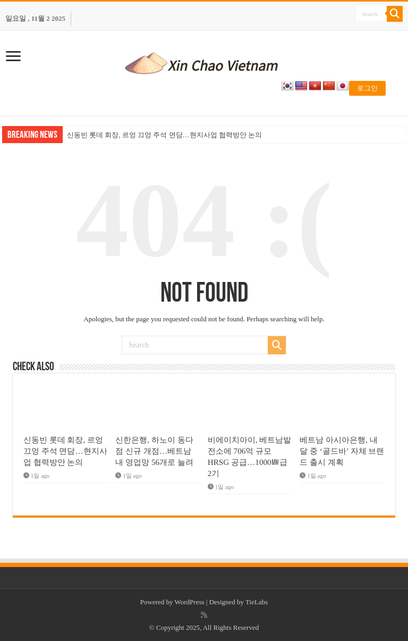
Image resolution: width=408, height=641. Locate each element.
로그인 (367, 88)
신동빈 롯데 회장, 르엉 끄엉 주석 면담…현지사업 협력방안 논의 (164, 135)
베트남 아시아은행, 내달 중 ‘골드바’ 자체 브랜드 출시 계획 (342, 451)
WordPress (190, 602)
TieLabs (256, 602)
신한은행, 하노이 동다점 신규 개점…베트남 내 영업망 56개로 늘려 (154, 451)
